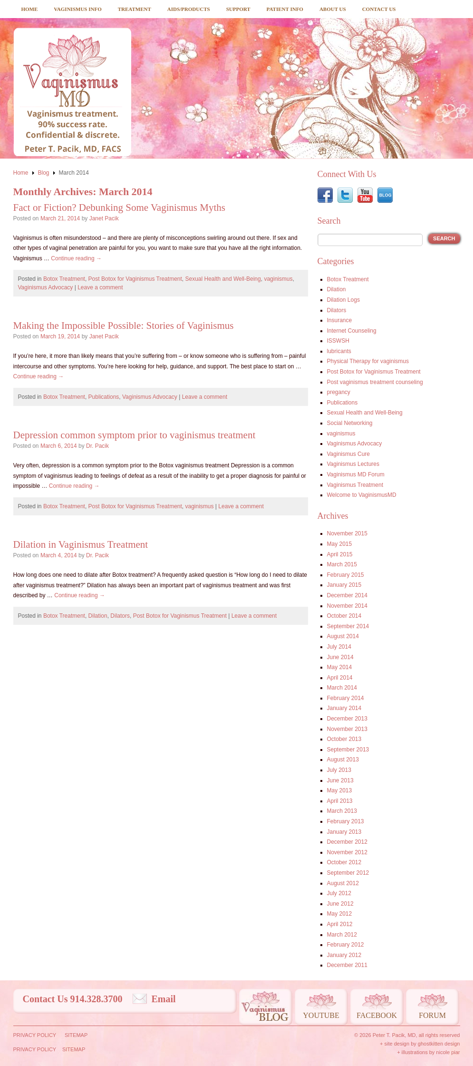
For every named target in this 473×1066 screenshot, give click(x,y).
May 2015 (339, 544)
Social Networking (350, 423)
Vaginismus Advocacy (45, 287)
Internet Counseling (351, 330)
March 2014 (342, 687)
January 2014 (344, 708)
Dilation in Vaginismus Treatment (80, 544)
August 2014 (343, 636)
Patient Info (285, 9)
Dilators (120, 615)
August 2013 (343, 759)
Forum (432, 1015)
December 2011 (347, 965)
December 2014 (347, 595)
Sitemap (76, 1035)
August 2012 (343, 883)
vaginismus (278, 279)
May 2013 (339, 790)
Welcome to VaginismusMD (361, 495)
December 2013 (347, 718)
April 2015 (340, 554)
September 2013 (348, 749)
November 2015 (347, 533)
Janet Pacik (104, 218)
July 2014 (339, 646)
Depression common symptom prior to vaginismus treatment (134, 435)
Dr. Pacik (97, 446)
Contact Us (379, 9)
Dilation (97, 615)
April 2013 (340, 801)
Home (29, 9)
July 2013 (339, 770)
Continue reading (76, 258)
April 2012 (340, 924)
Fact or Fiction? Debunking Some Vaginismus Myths (119, 207)
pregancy (338, 392)
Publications (103, 397)
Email (164, 999)
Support (238, 9)
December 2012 (347, 842)
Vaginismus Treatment (355, 485)
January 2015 (344, 585)
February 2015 (345, 575)
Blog (43, 172)
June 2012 (340, 903)
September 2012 (348, 872)
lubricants (339, 351)
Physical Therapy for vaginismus (368, 361)
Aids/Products (188, 9)
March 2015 (342, 564)
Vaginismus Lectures (353, 464)
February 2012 (345, 944)
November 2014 (347, 605)
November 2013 (347, 729)
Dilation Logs (343, 299)
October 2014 (344, 615)
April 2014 (340, 677)
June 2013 (340, 780)
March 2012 (342, 934)
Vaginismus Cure (348, 454)
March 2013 (342, 811)
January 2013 (344, 832)
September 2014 (348, 626)
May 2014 (339, 667)
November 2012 (347, 852)
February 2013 (345, 821)
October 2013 (344, 739)
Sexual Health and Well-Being (223, 279)
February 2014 (345, 698)
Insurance (339, 320)
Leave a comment (100, 287)
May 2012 (339, 913)
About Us (332, 9)
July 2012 (339, 893)
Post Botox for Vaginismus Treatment (135, 279)
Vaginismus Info (77, 9)
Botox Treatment (64, 279)
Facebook (377, 1015)
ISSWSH (338, 340)
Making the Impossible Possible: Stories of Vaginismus (123, 325)
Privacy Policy (35, 1035)
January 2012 (344, 955)
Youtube (321, 1015)
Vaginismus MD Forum (356, 474)
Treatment (134, 9)
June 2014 (340, 657)
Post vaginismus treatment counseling (375, 382)
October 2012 (344, 862)
